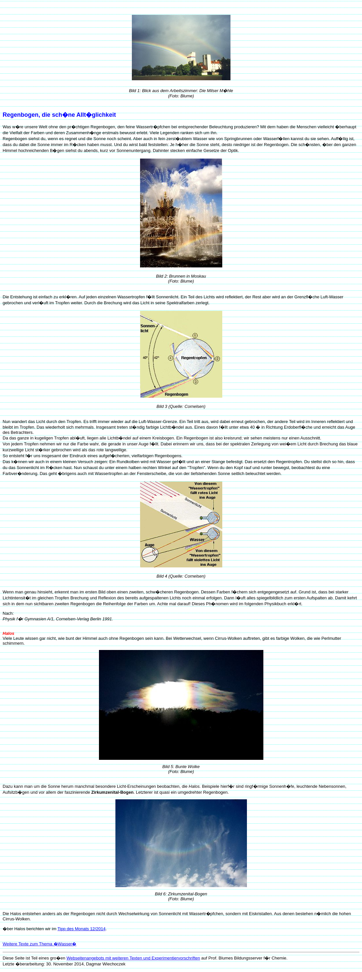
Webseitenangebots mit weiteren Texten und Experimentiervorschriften (133, 958)
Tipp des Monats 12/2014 (82, 928)
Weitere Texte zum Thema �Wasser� (39, 943)
